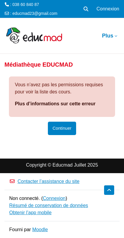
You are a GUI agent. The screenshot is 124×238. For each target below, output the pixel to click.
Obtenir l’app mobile (30, 212)
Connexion (108, 8)
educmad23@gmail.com (34, 13)
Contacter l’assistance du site (44, 181)
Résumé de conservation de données (48, 205)
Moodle (40, 229)
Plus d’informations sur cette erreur (55, 103)
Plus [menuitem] (107, 36)
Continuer (62, 128)
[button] (85, 9)
